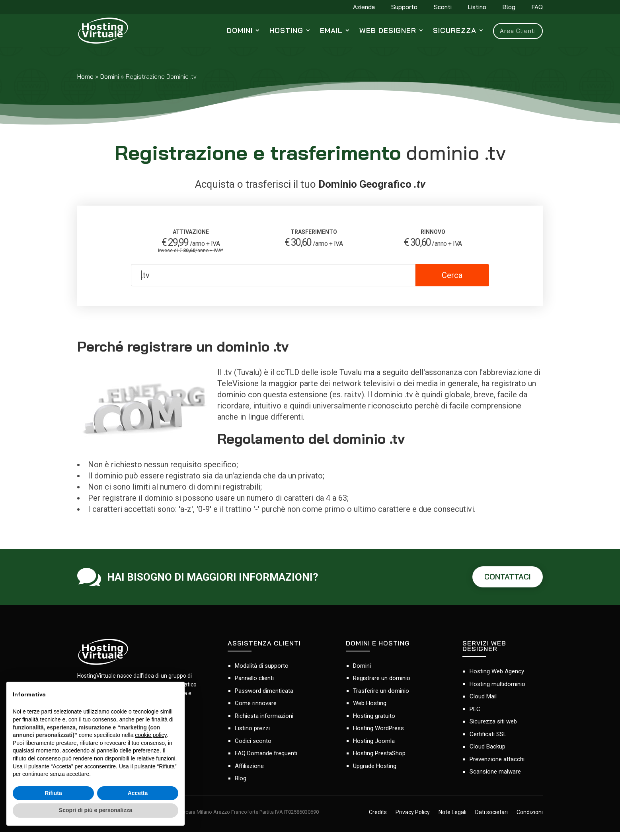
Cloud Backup (487, 746)
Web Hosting (369, 703)
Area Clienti (518, 31)
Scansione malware (495, 771)
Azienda (364, 7)
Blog (509, 7)
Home (85, 76)
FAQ (537, 7)
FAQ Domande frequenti (266, 753)
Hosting (286, 30)
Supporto (404, 7)
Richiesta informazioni (264, 715)
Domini (240, 30)
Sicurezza (454, 30)
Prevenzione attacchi (497, 759)
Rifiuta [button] (53, 793)
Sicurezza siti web (493, 721)
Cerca (452, 275)
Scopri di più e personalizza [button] (95, 810)
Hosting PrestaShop (379, 753)
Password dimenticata (264, 690)
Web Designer (387, 30)
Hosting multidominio (497, 684)
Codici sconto (253, 741)
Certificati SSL (488, 734)
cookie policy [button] (150, 735)
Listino (477, 7)
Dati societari (491, 812)
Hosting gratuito (374, 715)
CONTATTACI (507, 576)
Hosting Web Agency (497, 671)
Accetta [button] (138, 793)
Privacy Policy (413, 812)
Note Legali (452, 812)
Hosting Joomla (374, 741)
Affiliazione (249, 766)
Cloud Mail (483, 696)
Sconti (443, 7)
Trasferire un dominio (381, 690)
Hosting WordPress (378, 728)
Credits (378, 812)
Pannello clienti (254, 678)
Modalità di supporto (262, 665)
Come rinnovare (256, 703)
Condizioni (530, 812)
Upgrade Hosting (374, 766)
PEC (475, 709)
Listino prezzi (252, 728)
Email (331, 30)
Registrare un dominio (381, 678)
